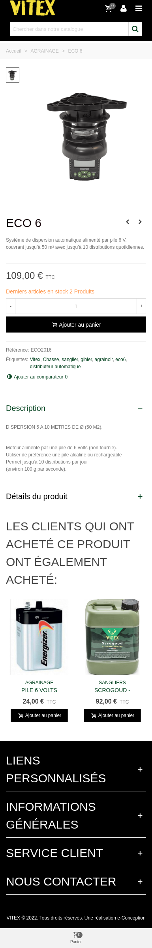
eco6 (120, 359)
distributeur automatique (55, 366)
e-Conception (131, 918)
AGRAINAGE (39, 682)
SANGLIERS (112, 682)
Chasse (51, 359)
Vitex (35, 359)
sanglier (70, 359)
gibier (86, 359)
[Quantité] (76, 306)
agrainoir (104, 359)
